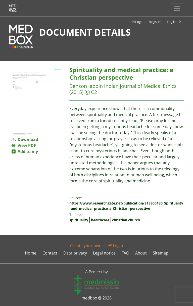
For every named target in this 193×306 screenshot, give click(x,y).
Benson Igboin (86, 86)
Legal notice (104, 253)
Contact (49, 253)
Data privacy (75, 253)
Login (137, 21)
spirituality (78, 220)
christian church (126, 220)
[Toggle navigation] (177, 8)
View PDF (24, 145)
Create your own (86, 245)
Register (155, 21)
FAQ (125, 253)
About (141, 253)
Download (25, 139)
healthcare (100, 220)
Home (30, 253)
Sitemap (160, 253)
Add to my (25, 151)
